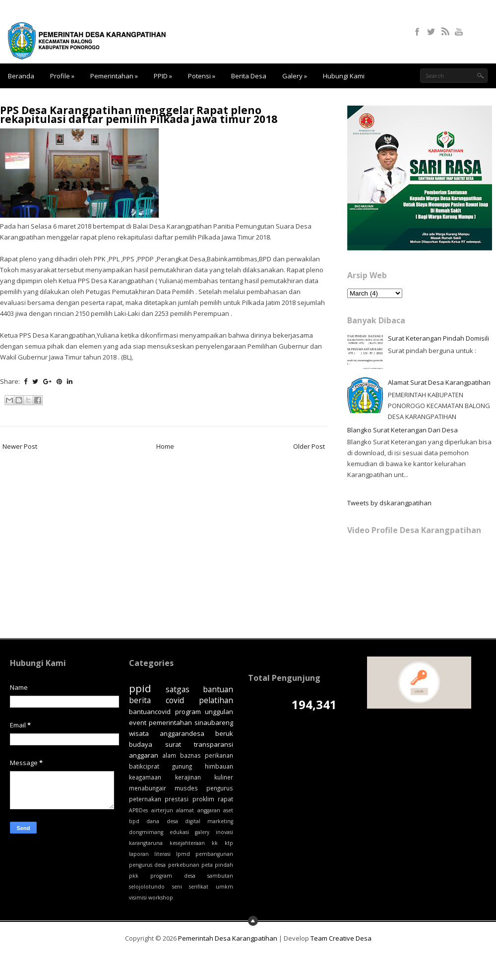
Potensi (201, 75)
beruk (224, 733)
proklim (203, 799)
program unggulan (204, 711)
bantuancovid (150, 711)
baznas (190, 755)
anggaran (208, 810)
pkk (133, 875)
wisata (139, 733)
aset (228, 810)
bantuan (218, 689)
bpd (134, 821)
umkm (224, 886)
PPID (163, 75)
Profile (62, 75)
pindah (224, 864)
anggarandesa (182, 733)
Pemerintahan (114, 75)
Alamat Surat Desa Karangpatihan (439, 382)
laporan (139, 853)
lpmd (183, 853)
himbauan (219, 766)
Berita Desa (248, 75)
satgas (177, 689)
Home (165, 446)
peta (207, 864)
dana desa (162, 821)
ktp (229, 843)
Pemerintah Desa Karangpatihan (227, 938)
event (137, 722)
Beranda (21, 75)
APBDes (138, 810)
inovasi (224, 832)
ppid (140, 688)
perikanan (219, 755)
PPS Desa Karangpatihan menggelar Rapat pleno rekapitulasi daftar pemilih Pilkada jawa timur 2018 (138, 114)
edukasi (179, 832)
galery (202, 832)
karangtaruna (146, 843)
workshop (160, 897)
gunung (182, 766)
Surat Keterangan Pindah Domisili (438, 338)
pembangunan (214, 853)
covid (175, 700)
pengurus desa (147, 864)
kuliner (223, 777)
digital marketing (209, 821)
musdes (186, 788)
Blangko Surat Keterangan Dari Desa (402, 429)
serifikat (198, 886)
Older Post (309, 446)
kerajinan (188, 777)
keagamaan (145, 777)
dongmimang (146, 832)
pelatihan (216, 700)
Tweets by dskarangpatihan (389, 502)
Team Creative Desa (341, 938)
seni (177, 886)
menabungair (147, 788)
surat (173, 744)
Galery (294, 75)
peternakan (145, 799)
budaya (140, 744)
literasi (162, 853)
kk (215, 843)
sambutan (220, 875)
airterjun (162, 810)
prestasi (176, 799)
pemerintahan (170, 722)
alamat (185, 810)
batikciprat (144, 766)
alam (169, 755)
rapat (225, 799)
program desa (172, 875)
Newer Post (19, 446)
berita (140, 700)
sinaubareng (213, 722)
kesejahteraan (187, 843)
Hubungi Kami (344, 75)
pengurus (219, 788)
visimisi (138, 897)
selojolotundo (147, 886)
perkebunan (183, 864)
